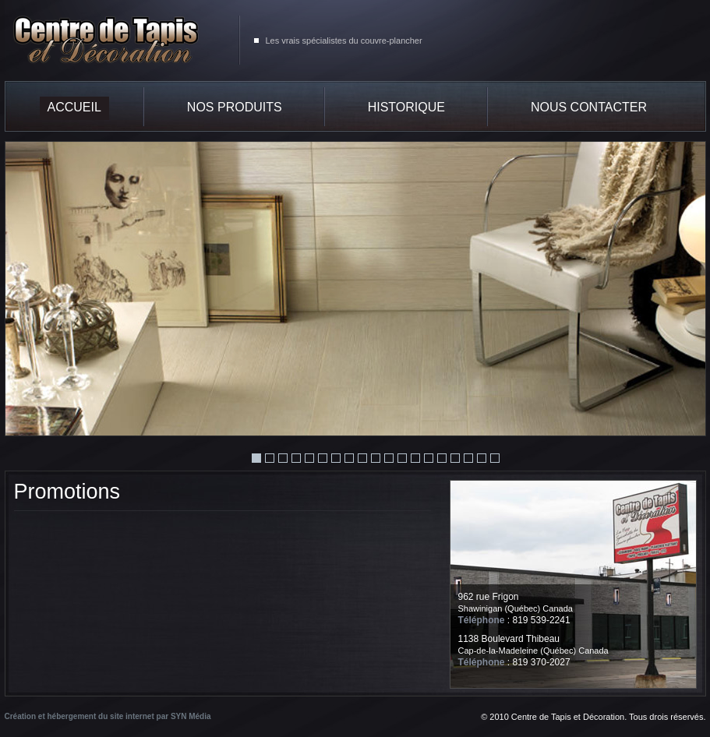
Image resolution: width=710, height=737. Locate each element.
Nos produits (234, 107)
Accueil (74, 107)
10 (375, 458)
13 (415, 458)
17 (468, 458)
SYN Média (191, 716)
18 (481, 458)
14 (428, 458)
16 (455, 458)
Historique (406, 107)
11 (389, 458)
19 (495, 458)
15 (442, 458)
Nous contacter (589, 107)
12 (402, 458)
